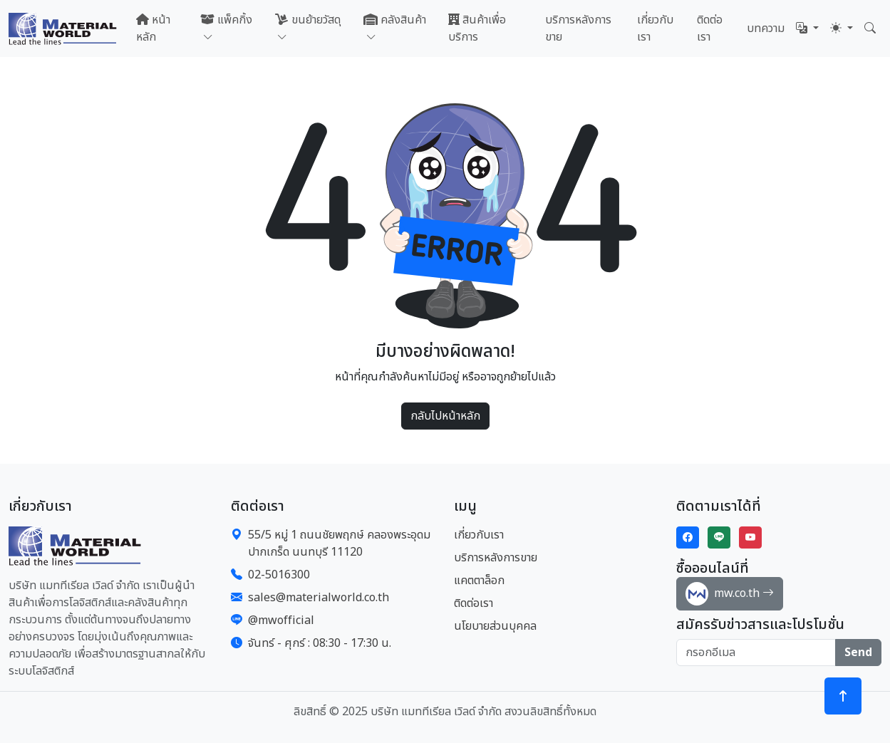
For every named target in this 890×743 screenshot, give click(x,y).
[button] (807, 28)
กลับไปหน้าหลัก (445, 416)
